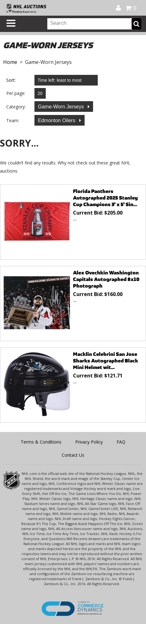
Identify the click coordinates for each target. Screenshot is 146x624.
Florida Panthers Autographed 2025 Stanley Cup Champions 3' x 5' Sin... (105, 198)
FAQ (121, 442)
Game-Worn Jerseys (61, 106)
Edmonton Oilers (57, 120)
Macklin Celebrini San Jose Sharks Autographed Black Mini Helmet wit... (105, 361)
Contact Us (73, 455)
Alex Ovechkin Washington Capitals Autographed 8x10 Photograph (106, 279)
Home (10, 62)
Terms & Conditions (41, 442)
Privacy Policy (89, 442)
